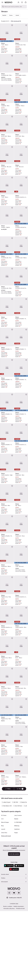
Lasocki (3, 885)
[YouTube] (14, 949)
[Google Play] (9, 921)
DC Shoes (3, 871)
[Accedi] (18, 2)
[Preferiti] (22, 2)
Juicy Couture (18, 871)
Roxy (2, 882)
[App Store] (19, 921)
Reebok (16, 875)
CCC (2, 875)
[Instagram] (9, 949)
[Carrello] (25, 2)
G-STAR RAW (18, 878)
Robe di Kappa (5, 878)
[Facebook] (19, 949)
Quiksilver (17, 885)
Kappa (16, 889)
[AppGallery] (14, 925)
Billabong (16, 882)
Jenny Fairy (4, 889)
